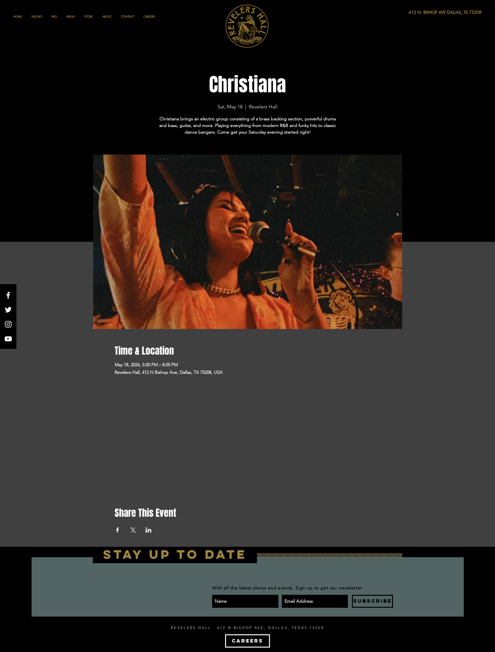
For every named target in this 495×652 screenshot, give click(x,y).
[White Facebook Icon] (8, 295)
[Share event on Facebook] (118, 530)
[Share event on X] (133, 530)
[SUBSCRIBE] (372, 601)
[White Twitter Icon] (8, 309)
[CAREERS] (247, 641)
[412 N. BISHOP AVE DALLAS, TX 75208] (421, 12)
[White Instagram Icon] (8, 324)
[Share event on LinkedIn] (149, 530)
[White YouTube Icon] (8, 338)
